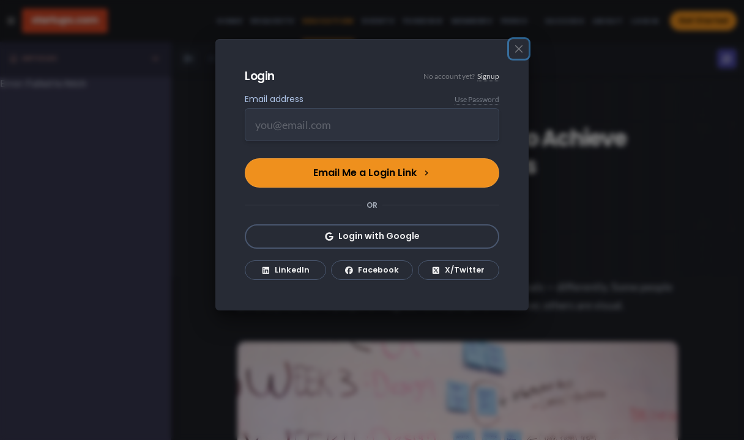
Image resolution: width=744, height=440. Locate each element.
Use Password (477, 99)
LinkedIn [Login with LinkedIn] (286, 270)
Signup (488, 76)
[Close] (519, 49)
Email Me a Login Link (372, 173)
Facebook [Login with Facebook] (372, 270)
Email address (274, 99)
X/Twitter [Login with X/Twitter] (458, 270)
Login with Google (372, 236)
